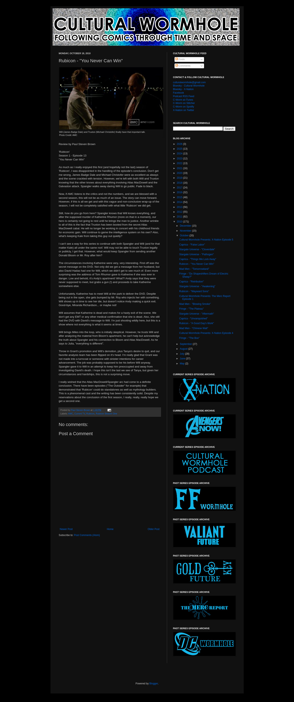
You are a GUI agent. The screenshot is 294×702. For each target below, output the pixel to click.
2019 (180, 177)
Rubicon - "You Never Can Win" (196, 263)
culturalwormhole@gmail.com (189, 82)
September (186, 344)
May (182, 363)
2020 (180, 173)
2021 (180, 168)
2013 (180, 207)
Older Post (154, 529)
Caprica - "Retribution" (191, 281)
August (184, 348)
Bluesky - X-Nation (183, 89)
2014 (180, 202)
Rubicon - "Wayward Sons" (194, 291)
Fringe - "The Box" (189, 338)
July (182, 353)
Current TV (79, 413)
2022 (180, 163)
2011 (180, 216)
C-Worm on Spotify (183, 106)
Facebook (178, 92)
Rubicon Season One (106, 413)
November (186, 230)
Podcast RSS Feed (183, 96)
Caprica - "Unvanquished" (193, 318)
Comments (183, 65)
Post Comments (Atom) (87, 535)
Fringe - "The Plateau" (191, 308)
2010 (180, 221)
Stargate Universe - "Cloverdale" (197, 249)
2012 (180, 211)
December (186, 225)
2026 (180, 144)
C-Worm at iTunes (183, 99)
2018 (180, 182)
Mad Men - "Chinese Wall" (193, 328)
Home (110, 529)
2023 (180, 158)
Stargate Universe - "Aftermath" (196, 313)
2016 (180, 192)
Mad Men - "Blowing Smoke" (195, 304)
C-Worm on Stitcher (184, 103)
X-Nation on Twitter (183, 110)
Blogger (153, 683)
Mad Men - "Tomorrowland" (194, 268)
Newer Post (66, 529)
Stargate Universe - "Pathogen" (196, 254)
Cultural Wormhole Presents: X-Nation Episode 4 (206, 333)
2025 (180, 148)
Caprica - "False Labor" (192, 244)
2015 (180, 197)
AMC (70, 413)
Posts (180, 59)
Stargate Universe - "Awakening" (197, 286)
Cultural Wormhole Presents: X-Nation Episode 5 (206, 239)
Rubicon (90, 413)
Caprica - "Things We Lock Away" (197, 259)
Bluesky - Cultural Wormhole (189, 85)
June (183, 358)
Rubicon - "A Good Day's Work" (196, 323)
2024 (180, 153)
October (184, 235)
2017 (180, 187)
